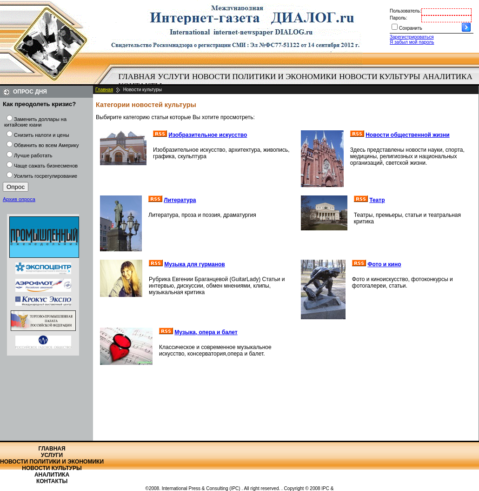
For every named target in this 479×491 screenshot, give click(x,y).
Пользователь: (405, 10)
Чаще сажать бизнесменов (46, 165)
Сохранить (410, 28)
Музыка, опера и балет (205, 332)
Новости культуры (379, 76)
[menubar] (297, 81)
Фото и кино (384, 264)
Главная (137, 76)
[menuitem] (137, 76)
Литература (180, 200)
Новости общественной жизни (408, 135)
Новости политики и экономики (264, 76)
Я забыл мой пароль (412, 42)
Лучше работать (33, 155)
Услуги (174, 76)
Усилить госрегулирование (45, 176)
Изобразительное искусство (207, 135)
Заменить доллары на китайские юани (35, 122)
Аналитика (447, 76)
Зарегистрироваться (412, 37)
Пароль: (398, 17)
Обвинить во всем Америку (46, 145)
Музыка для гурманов (194, 264)
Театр (377, 200)
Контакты (51, 481)
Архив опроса (19, 199)
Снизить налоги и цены (41, 135)
